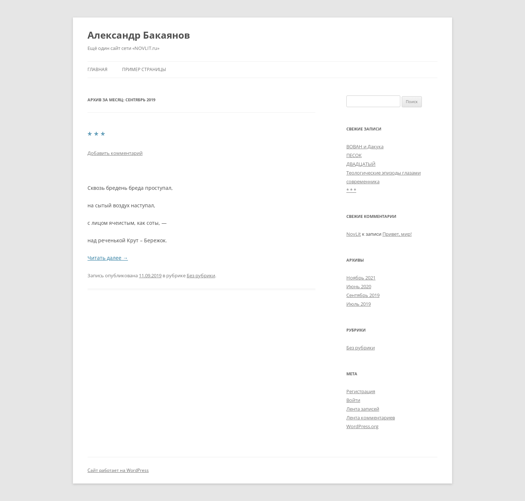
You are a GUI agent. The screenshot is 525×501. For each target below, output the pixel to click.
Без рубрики (201, 275)
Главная (98, 69)
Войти (353, 400)
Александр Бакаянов (139, 35)
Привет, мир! (397, 234)
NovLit (353, 234)
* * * (96, 134)
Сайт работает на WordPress (118, 470)
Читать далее (108, 257)
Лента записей (362, 409)
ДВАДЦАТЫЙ (361, 164)
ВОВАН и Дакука (365, 146)
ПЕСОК (354, 155)
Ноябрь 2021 (361, 277)
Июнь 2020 (358, 286)
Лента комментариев (370, 417)
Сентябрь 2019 (363, 295)
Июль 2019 (358, 304)
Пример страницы (144, 69)
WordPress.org (362, 426)
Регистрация (360, 391)
